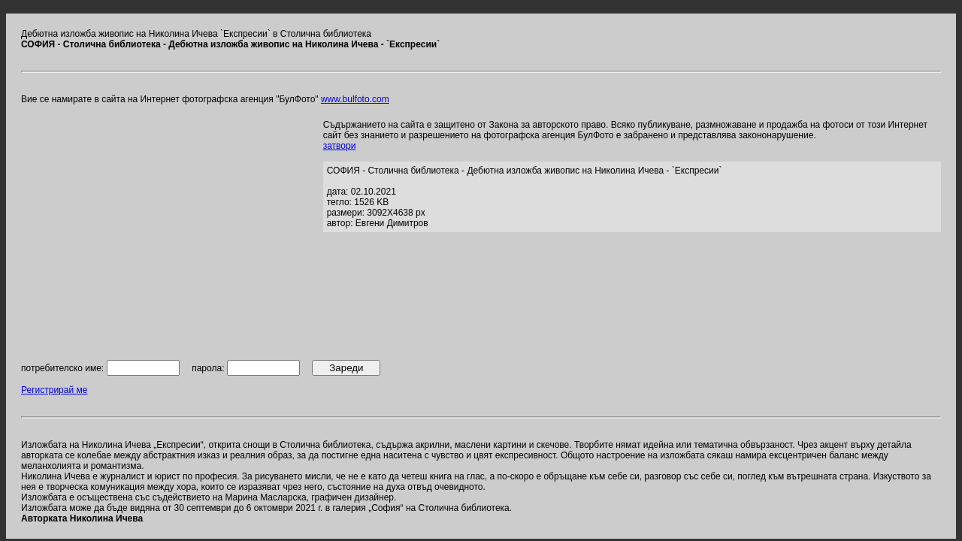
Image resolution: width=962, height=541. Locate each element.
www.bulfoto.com (355, 99)
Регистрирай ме (54, 390)
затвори (339, 146)
